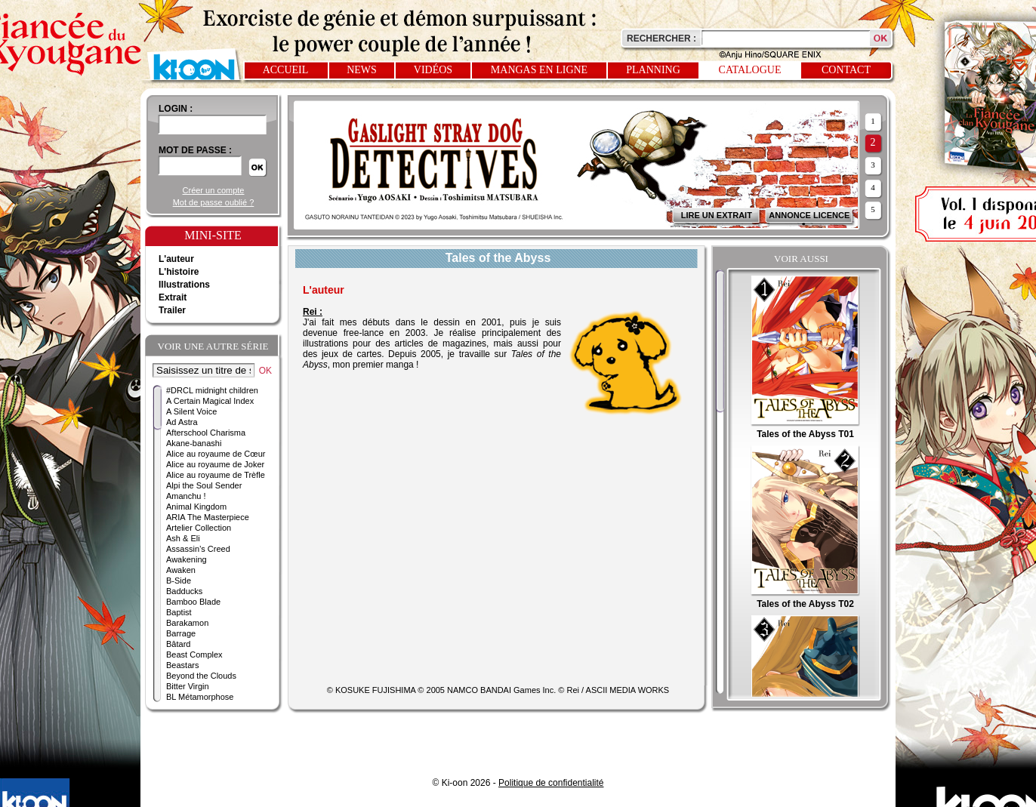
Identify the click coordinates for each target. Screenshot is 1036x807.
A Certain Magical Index (210, 400)
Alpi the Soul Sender (204, 485)
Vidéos (433, 69)
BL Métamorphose (199, 696)
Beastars (182, 665)
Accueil (286, 69)
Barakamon (187, 622)
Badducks (184, 591)
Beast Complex (194, 654)
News (362, 69)
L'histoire (179, 271)
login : (176, 108)
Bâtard (178, 643)
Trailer (172, 310)
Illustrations (184, 284)
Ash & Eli (183, 538)
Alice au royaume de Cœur (215, 453)
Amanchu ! (186, 496)
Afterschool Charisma (205, 432)
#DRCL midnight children (212, 390)
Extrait (173, 297)
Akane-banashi (193, 443)
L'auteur (176, 259)
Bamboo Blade (193, 601)
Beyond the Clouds (201, 675)
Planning (653, 69)
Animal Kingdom (196, 506)
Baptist (179, 612)
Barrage (181, 633)
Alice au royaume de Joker (215, 464)
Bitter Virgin (187, 686)
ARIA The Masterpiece (207, 517)
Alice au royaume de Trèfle (215, 474)
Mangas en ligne (539, 69)
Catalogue (750, 69)
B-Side (178, 580)
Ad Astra (182, 422)
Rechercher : (661, 38)
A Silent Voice (191, 411)
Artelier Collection (198, 527)
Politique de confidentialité (550, 783)
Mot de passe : (195, 150)
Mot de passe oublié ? (213, 202)
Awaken (181, 569)
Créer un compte (214, 190)
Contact (846, 69)
